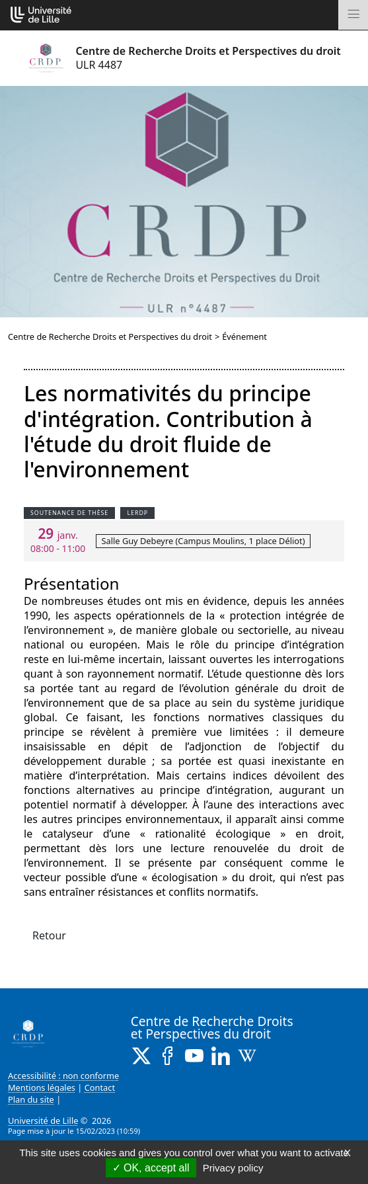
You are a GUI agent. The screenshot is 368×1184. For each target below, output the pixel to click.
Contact (100, 1087)
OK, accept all (151, 1167)
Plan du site (31, 1099)
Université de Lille (43, 1120)
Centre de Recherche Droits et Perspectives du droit (110, 336)
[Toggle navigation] (353, 15)
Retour (49, 935)
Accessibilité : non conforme (63, 1076)
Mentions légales (41, 1087)
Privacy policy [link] (233, 1167)
